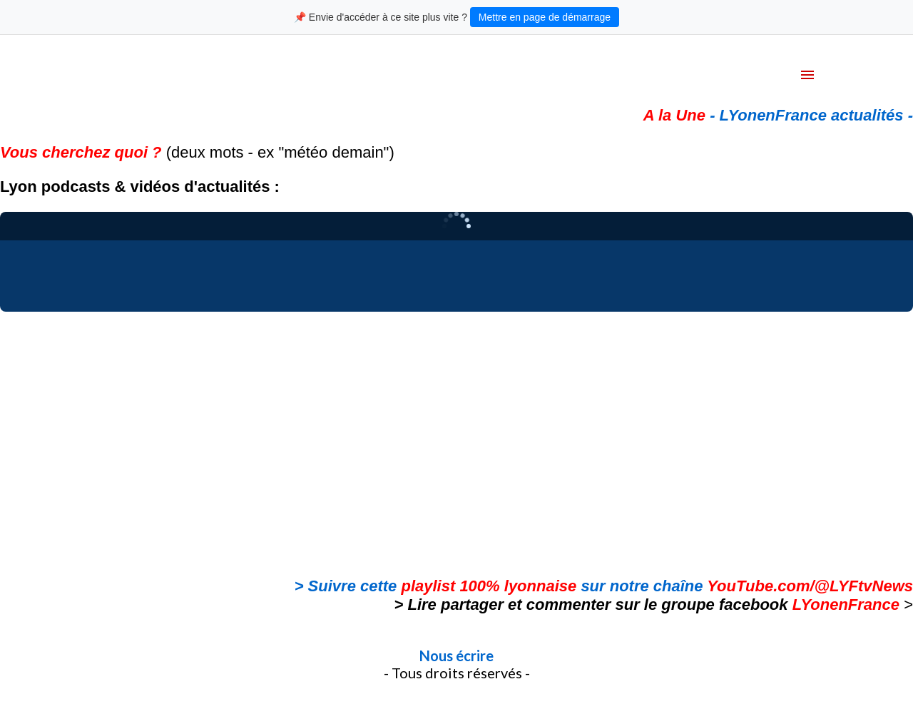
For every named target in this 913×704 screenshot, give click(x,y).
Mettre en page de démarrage (545, 17)
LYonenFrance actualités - (816, 115)
